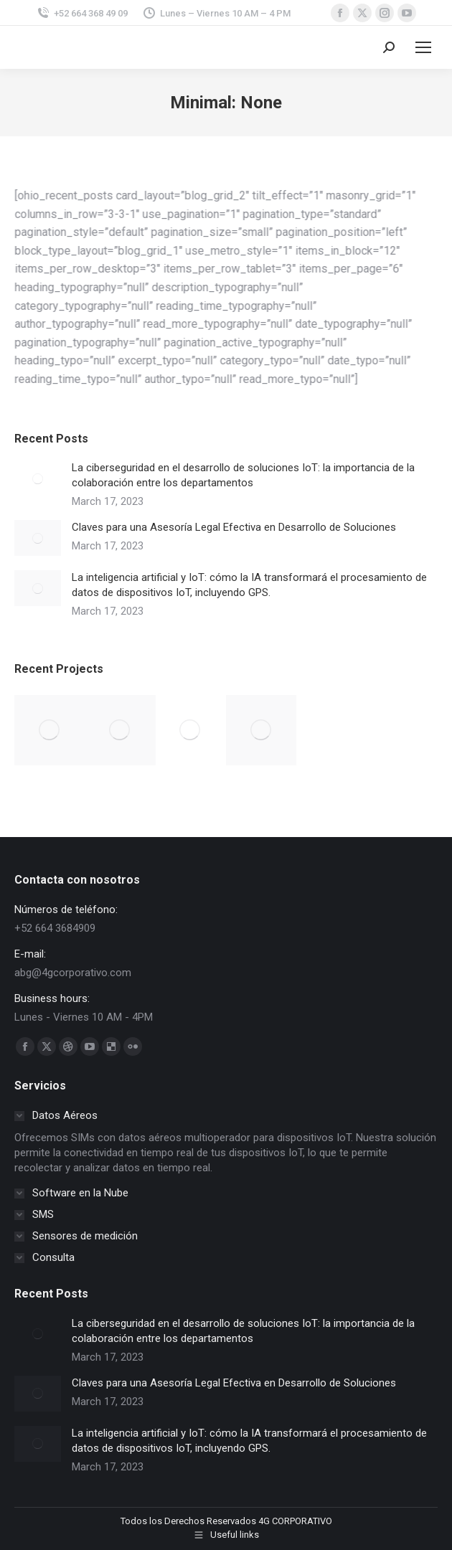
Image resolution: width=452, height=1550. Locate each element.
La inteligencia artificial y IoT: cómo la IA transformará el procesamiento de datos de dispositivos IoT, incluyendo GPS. (249, 585)
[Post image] (37, 478)
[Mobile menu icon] (423, 47)
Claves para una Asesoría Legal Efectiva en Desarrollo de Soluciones (234, 527)
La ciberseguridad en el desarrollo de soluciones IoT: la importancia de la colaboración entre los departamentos (243, 475)
